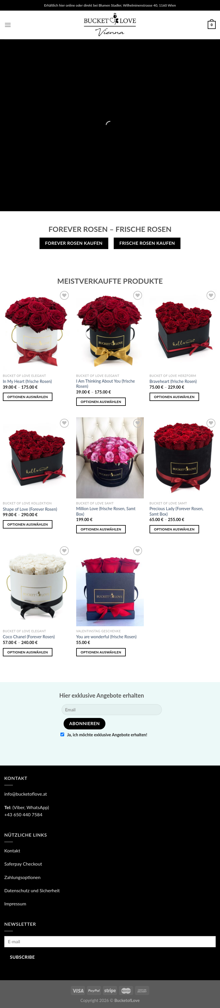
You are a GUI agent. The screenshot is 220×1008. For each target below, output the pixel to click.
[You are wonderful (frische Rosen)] (110, 585)
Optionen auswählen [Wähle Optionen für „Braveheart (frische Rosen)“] (174, 397)
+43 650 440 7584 (23, 814)
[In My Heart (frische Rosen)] (36, 330)
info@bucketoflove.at (25, 793)
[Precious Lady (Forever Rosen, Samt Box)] (183, 457)
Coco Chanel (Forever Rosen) (29, 636)
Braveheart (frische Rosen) (173, 381)
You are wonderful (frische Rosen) (106, 636)
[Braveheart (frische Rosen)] (183, 330)
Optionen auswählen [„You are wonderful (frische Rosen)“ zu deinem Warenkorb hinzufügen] (101, 652)
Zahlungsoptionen (22, 877)
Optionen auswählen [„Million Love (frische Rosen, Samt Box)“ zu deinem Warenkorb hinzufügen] (101, 529)
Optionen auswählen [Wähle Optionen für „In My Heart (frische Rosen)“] (27, 397)
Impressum (15, 903)
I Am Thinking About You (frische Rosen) (105, 384)
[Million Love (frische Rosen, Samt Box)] (110, 457)
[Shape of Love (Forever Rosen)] (36, 457)
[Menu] (7, 25)
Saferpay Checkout (23, 863)
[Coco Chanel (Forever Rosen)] (36, 585)
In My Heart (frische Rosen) (27, 381)
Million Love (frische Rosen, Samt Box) (105, 511)
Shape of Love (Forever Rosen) (30, 509)
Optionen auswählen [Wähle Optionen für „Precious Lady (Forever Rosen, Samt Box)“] (174, 529)
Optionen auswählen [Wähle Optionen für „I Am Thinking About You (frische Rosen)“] (101, 402)
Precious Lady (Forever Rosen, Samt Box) (176, 511)
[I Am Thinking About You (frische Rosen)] (110, 330)
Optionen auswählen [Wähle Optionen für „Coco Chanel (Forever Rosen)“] (27, 652)
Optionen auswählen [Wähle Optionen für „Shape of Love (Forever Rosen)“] (27, 524)
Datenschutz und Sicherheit (32, 890)
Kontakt (12, 850)
